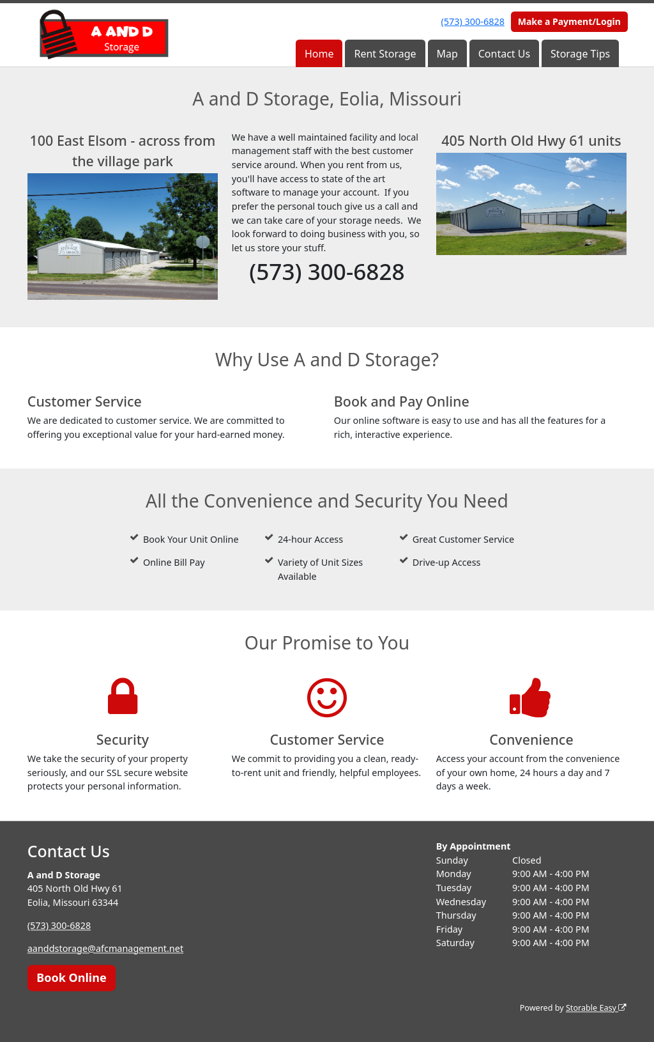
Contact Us (504, 54)
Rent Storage (385, 54)
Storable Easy (596, 1007)
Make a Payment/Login (569, 21)
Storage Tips (580, 54)
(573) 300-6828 (473, 21)
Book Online (71, 977)
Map (447, 54)
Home (319, 54)
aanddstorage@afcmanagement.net (105, 948)
